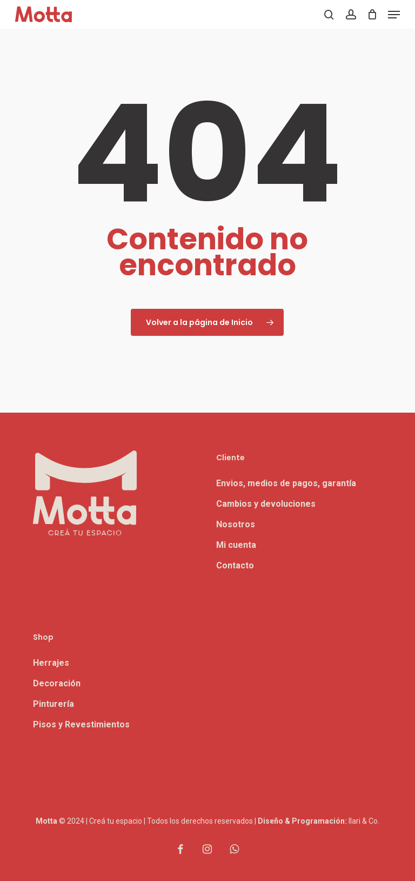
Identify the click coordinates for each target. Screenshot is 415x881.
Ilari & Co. (364, 821)
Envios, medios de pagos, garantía (286, 483)
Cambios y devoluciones (266, 504)
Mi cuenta (236, 545)
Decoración (57, 683)
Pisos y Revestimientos (81, 724)
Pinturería (53, 704)
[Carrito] (372, 14)
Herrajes (51, 663)
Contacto (235, 565)
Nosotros (235, 524)
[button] (394, 14)
